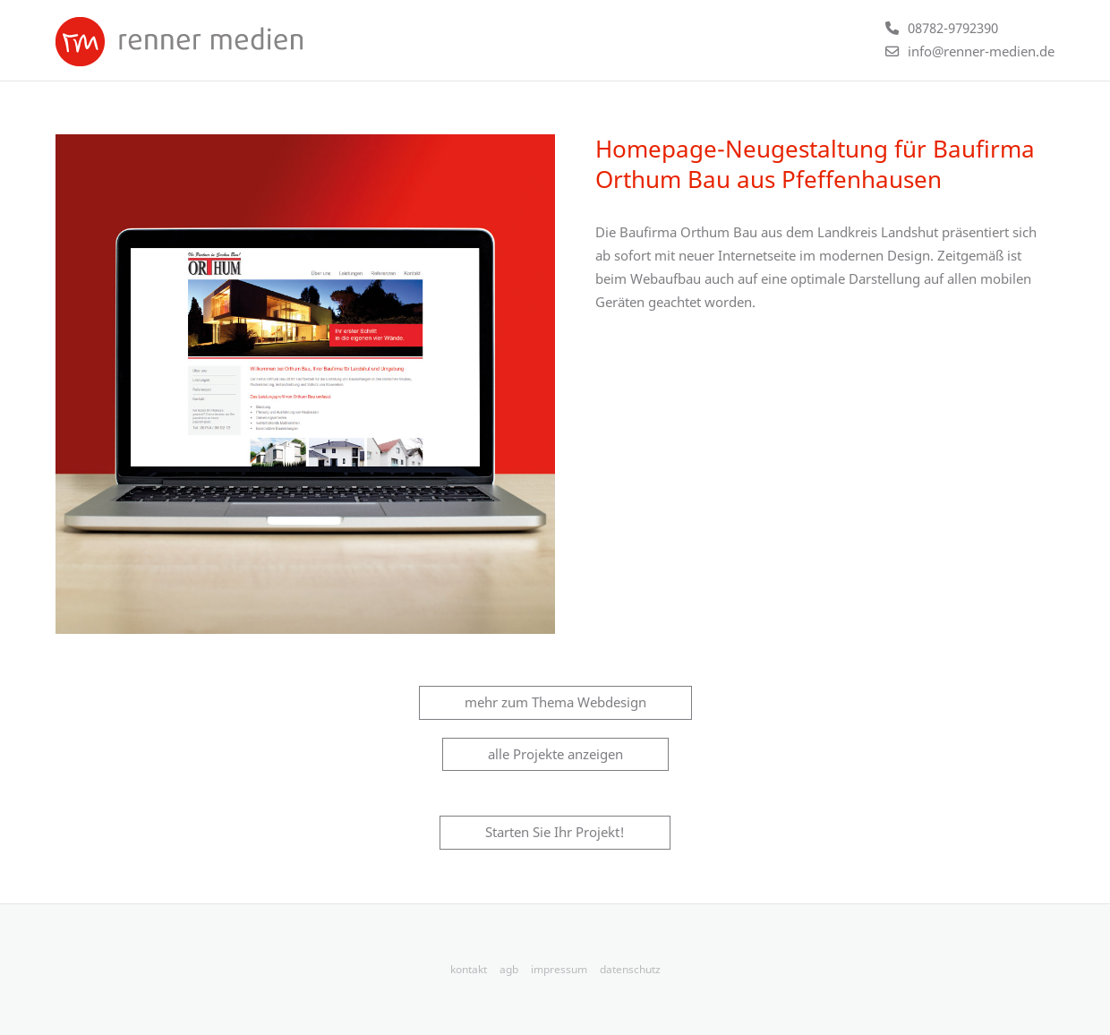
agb (509, 969)
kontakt (468, 969)
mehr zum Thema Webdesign (555, 702)
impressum (559, 969)
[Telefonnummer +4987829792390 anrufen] (941, 28)
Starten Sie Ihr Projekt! (555, 832)
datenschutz (630, 969)
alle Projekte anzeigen (555, 754)
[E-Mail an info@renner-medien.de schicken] (969, 51)
